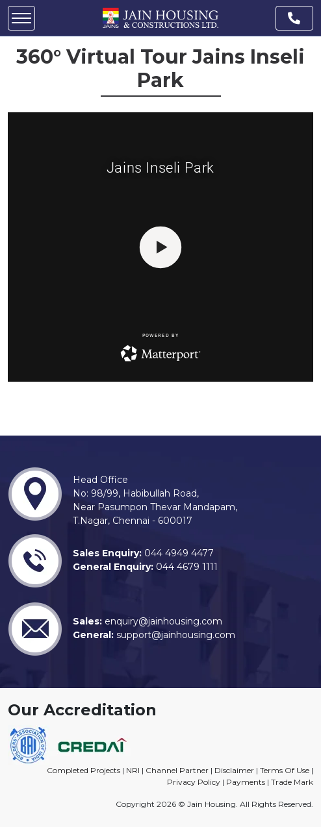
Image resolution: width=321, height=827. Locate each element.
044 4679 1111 (185, 567)
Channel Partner (177, 770)
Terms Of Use (284, 770)
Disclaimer (234, 770)
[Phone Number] (294, 18)
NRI (133, 770)
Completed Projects (83, 770)
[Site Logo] (160, 17)
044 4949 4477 (178, 553)
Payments (245, 782)
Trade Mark (292, 782)
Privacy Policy (193, 782)
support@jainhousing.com (174, 635)
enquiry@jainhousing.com (162, 621)
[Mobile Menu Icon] (21, 18)
